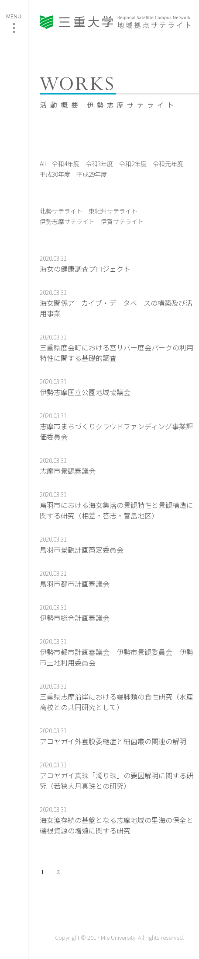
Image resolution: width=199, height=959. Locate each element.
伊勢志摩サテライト (67, 221)
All (43, 163)
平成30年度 (55, 174)
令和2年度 (133, 163)
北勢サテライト (61, 210)
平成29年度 (91, 174)
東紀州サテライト (113, 210)
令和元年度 (168, 163)
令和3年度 (99, 163)
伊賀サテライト (122, 221)
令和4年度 (65, 163)
